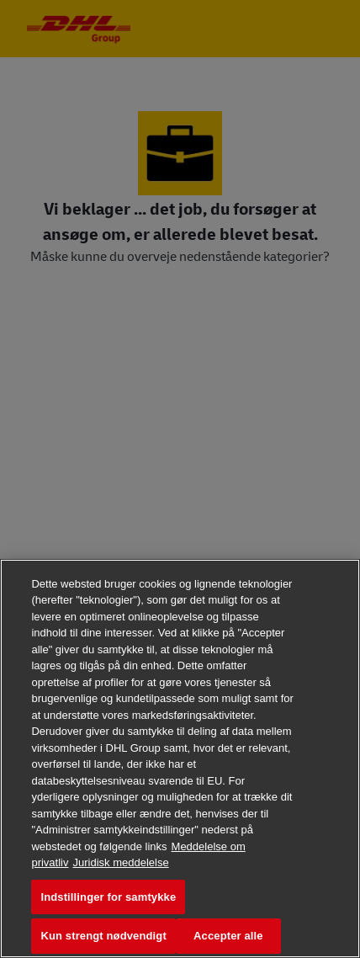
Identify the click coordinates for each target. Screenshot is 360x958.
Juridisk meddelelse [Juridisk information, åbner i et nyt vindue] (120, 862)
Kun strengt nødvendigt (103, 935)
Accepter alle (228, 935)
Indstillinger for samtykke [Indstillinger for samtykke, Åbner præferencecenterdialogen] (108, 897)
